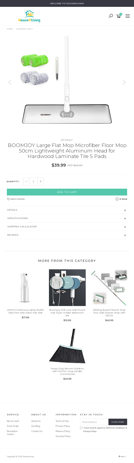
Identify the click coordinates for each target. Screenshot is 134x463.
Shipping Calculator (22, 226)
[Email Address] (94, 422)
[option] (67, 86)
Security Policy (63, 436)
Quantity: (13, 181)
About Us (36, 421)
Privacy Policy (63, 426)
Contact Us (36, 431)
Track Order (13, 426)
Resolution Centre (12, 433)
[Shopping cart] (119, 16)
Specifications (17, 218)
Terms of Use (62, 421)
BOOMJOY (67, 140)
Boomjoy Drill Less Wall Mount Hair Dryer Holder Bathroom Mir (67, 312)
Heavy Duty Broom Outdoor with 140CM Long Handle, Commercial (67, 371)
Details (12, 209)
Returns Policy (63, 431)
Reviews (13, 235)
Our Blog (35, 426)
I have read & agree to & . (103, 429)
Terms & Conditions (115, 427)
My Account (13, 421)
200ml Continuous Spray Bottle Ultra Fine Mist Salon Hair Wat (25, 311)
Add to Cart (67, 192)
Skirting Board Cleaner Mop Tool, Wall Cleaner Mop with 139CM (109, 312)
